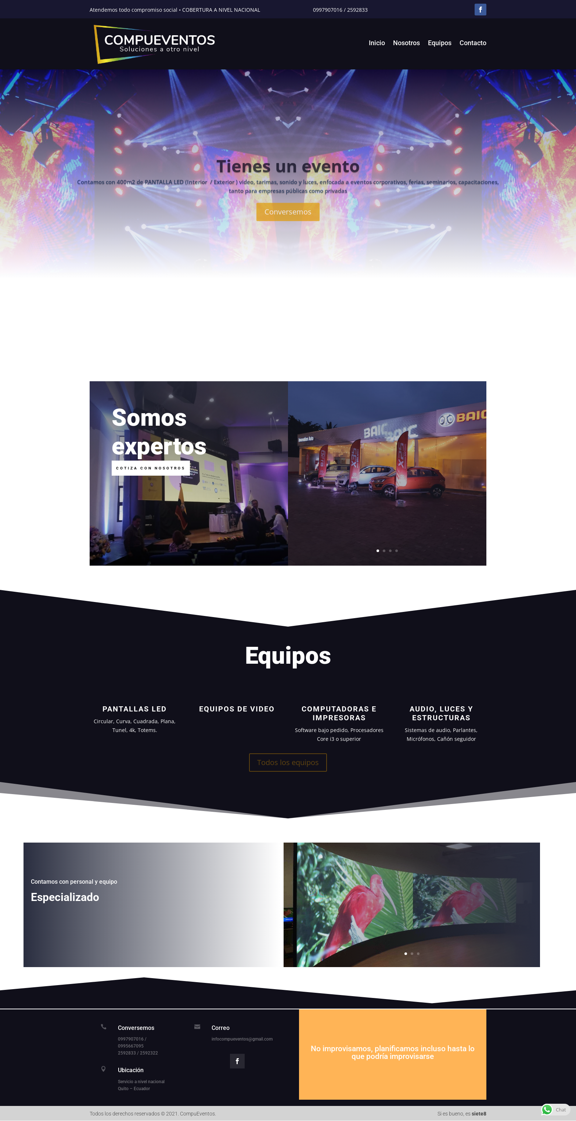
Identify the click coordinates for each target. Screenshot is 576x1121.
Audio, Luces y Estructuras (441, 713)
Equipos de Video (237, 708)
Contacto (473, 43)
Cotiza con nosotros (151, 468)
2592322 (149, 1053)
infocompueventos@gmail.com (242, 1039)
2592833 (357, 9)
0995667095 (131, 1046)
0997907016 (327, 9)
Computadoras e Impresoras (339, 713)
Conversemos (288, 226)
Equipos (439, 43)
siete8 (479, 1114)
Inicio (377, 43)
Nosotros (406, 43)
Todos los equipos (288, 762)
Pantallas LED (134, 708)
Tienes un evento (288, 180)
